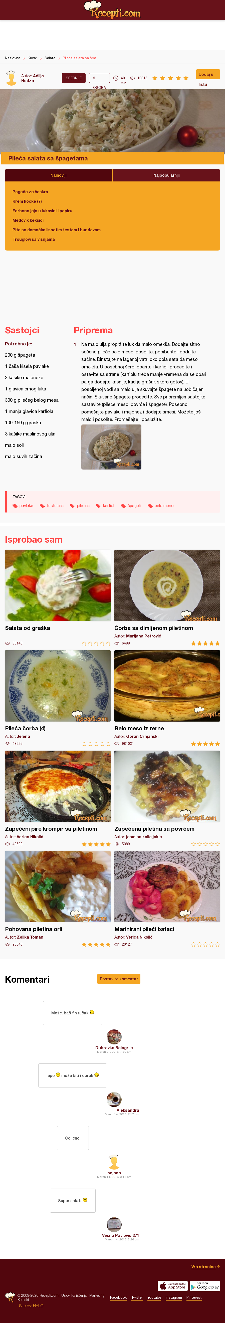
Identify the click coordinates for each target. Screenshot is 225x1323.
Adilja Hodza (32, 78)
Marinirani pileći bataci (167, 899)
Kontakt (23, 1299)
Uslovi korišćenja (74, 1295)
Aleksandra (128, 1110)
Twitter (137, 1297)
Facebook (118, 1297)
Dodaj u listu (206, 75)
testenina (55, 505)
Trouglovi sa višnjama (34, 239)
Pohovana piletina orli (58, 899)
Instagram (174, 1297)
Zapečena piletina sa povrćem (167, 798)
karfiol (108, 505)
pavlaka (26, 505)
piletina (83, 505)
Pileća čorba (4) (58, 698)
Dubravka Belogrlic (114, 1047)
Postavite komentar (119, 978)
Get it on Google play (205, 1286)
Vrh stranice (203, 1266)
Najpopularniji (166, 175)
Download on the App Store (173, 1286)
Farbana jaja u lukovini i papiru (42, 210)
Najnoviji (59, 175)
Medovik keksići (28, 220)
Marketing (97, 1295)
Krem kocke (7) (27, 201)
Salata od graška (58, 598)
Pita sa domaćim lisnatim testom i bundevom (57, 229)
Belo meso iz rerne (167, 698)
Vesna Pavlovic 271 (120, 1235)
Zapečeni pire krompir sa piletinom (58, 798)
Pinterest (194, 1297)
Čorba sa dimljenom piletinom (167, 598)
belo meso (164, 505)
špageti (134, 505)
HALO (38, 1305)
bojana (114, 1172)
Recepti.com (112, 10)
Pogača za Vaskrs (30, 191)
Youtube (154, 1297)
